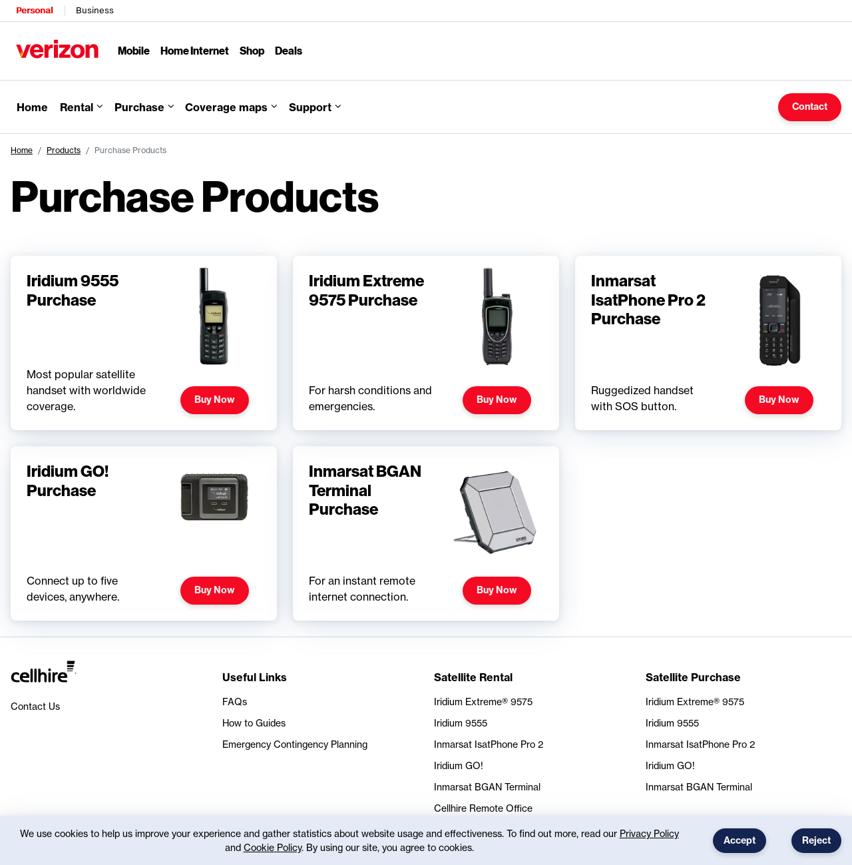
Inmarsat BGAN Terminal (487, 786)
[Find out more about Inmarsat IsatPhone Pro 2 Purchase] (708, 343)
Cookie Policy (273, 847)
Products (64, 150)
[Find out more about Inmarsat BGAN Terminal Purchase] (426, 533)
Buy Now (214, 400)
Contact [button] (809, 107)
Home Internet (194, 50)
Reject (816, 840)
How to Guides (254, 722)
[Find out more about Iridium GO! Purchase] (144, 533)
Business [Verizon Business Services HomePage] (95, 10)
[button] (231, 107)
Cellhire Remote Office (483, 808)
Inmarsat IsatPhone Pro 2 (488, 744)
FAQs (234, 701)
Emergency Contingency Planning (294, 744)
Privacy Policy (649, 833)
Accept (739, 840)
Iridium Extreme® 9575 (483, 701)
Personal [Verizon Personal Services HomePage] (34, 10)
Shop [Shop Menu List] (252, 50)
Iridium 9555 (460, 722)
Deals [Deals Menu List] (288, 50)
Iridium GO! (458, 765)
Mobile (134, 50)
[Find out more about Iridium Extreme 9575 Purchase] (426, 343)
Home (22, 150)
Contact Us (35, 706)
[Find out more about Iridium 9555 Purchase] (144, 343)
